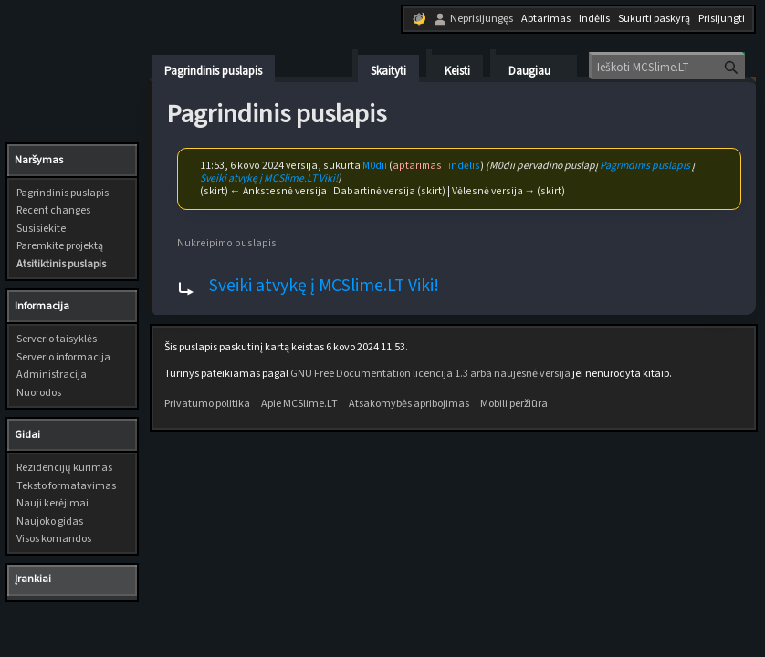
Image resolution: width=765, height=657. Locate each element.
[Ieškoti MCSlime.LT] (668, 67)
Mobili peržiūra (514, 404)
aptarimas (417, 165)
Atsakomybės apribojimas (409, 404)
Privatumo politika (207, 404)
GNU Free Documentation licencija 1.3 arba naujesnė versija (430, 373)
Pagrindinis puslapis (645, 165)
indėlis (464, 165)
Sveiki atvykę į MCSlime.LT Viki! (269, 178)
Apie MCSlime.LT (299, 404)
